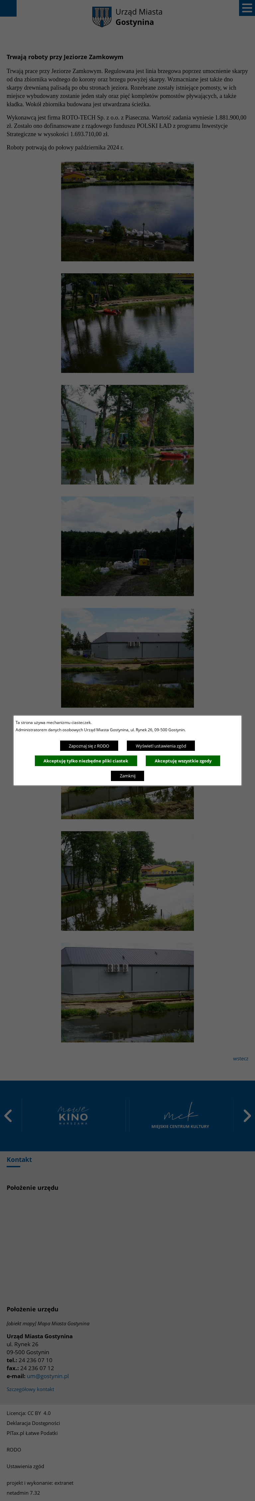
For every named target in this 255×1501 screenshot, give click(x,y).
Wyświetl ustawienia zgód (161, 746)
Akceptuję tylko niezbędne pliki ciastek (85, 761)
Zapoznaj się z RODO (89, 746)
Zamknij (127, 776)
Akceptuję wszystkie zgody (183, 761)
